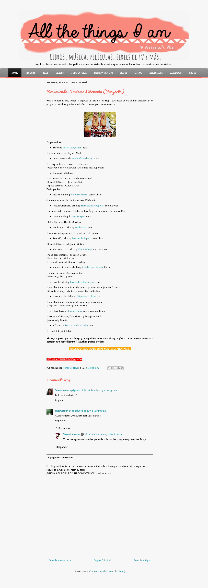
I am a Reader (75, 310)
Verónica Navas (71, 434)
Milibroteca (81, 227)
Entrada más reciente (60, 560)
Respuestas (64, 428)
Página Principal (102, 560)
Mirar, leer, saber (72, 147)
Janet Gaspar (78, 216)
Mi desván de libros (82, 158)
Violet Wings (85, 249)
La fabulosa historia (92, 267)
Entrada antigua (142, 560)
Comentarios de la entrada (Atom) (107, 571)
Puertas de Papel (80, 238)
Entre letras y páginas (92, 205)
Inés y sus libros (79, 194)
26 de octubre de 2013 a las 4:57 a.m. (99, 390)
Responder (60, 400)
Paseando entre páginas (82, 281)
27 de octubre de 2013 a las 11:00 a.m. (88, 410)
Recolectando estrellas (76, 325)
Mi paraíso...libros (86, 296)
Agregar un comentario (60, 457)
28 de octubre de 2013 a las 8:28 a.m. (103, 434)
